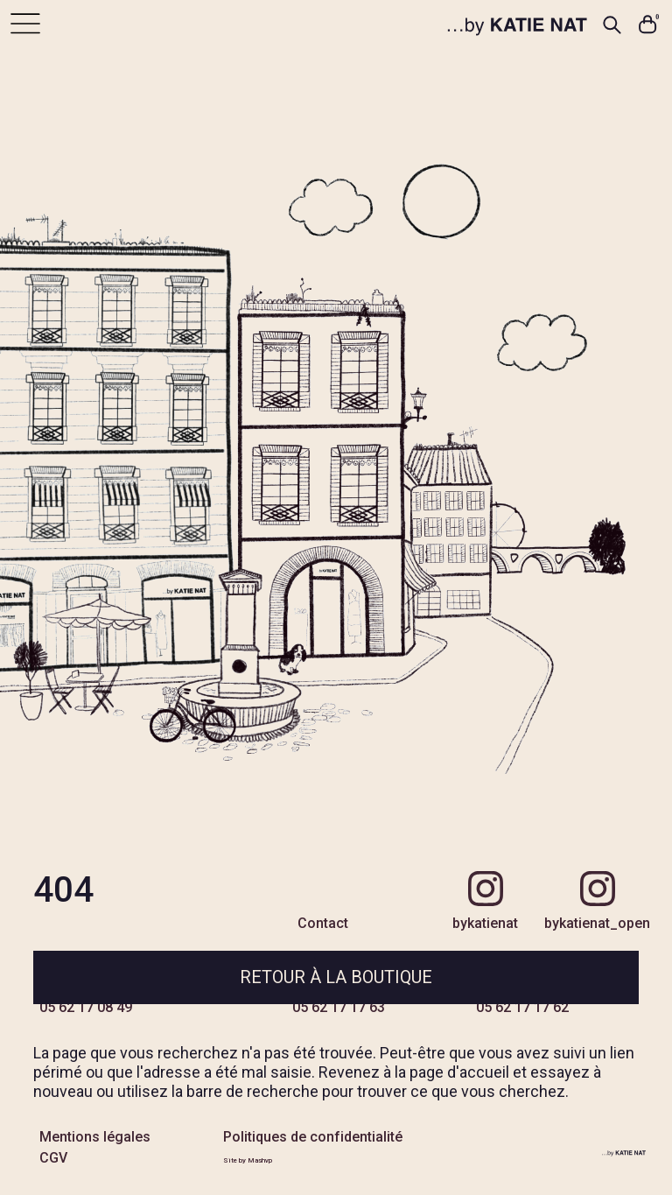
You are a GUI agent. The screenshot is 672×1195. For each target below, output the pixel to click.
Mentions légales (94, 1136)
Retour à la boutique (336, 977)
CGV (53, 1157)
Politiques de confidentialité (312, 1136)
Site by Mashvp (247, 1160)
